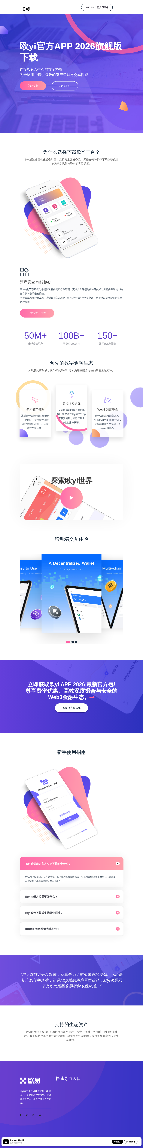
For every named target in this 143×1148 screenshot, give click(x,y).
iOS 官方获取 (71, 708)
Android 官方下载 (96, 7)
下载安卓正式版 (39, 313)
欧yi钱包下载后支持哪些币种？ (46, 913)
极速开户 (65, 86)
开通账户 (117, 1141)
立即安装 (32, 86)
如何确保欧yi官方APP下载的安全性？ (50, 864)
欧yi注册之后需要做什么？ (44, 897)
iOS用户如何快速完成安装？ (45, 929)
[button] (68, 642)
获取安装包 (130, 1141)
